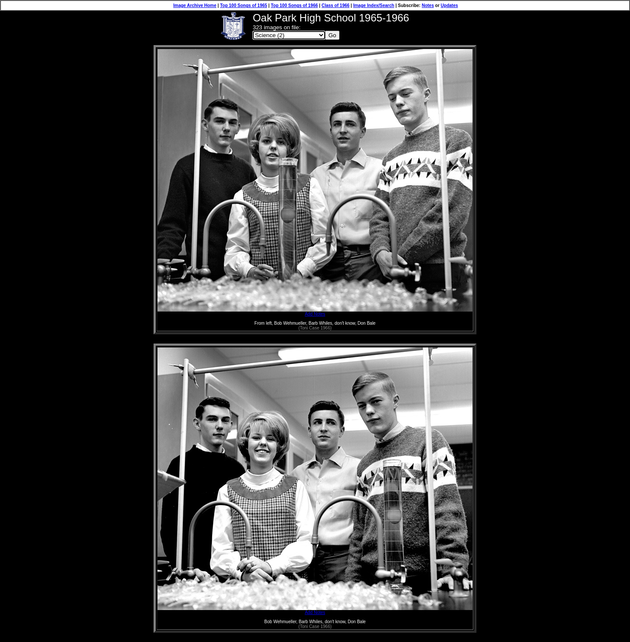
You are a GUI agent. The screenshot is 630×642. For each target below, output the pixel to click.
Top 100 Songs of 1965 (243, 5)
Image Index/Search (373, 5)
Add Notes (315, 312)
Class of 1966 (336, 5)
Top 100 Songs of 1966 (294, 5)
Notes (428, 5)
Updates (449, 5)
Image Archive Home (195, 5)
